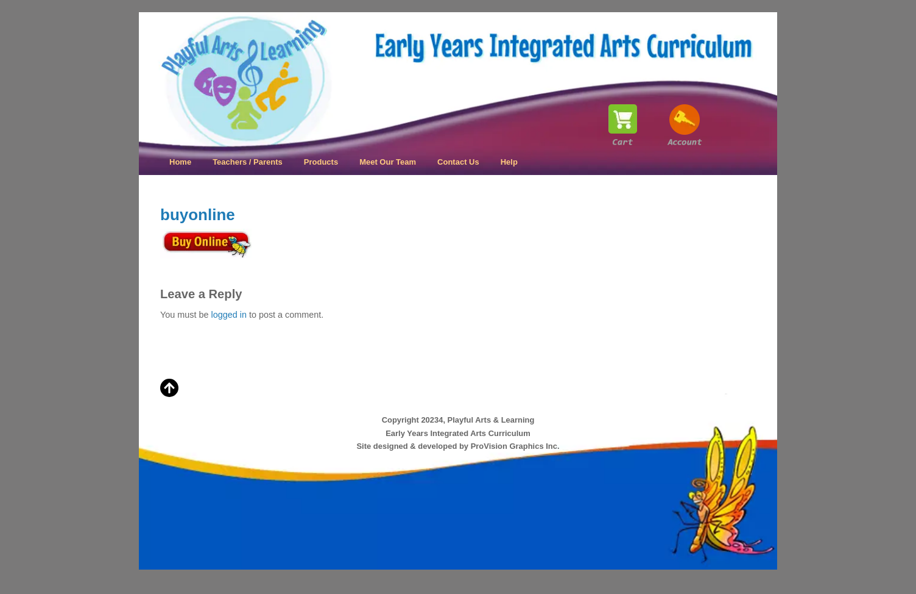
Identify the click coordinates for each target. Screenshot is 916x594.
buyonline (197, 215)
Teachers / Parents (248, 161)
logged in (228, 315)
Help (509, 161)
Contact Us (458, 161)
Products (321, 161)
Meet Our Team (387, 161)
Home (180, 161)
